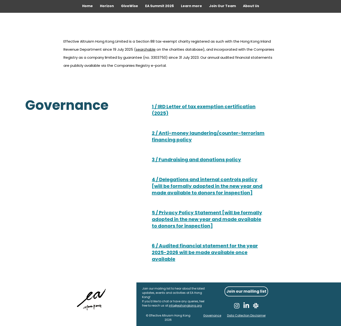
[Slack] (255, 305)
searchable (146, 49)
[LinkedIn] (246, 305)
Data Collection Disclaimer (246, 315)
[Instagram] (236, 305)
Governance (212, 315)
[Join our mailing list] (246, 291)
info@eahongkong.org (185, 306)
